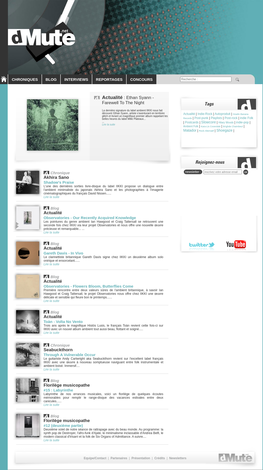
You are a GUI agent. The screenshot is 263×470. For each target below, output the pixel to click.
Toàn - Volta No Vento (63, 321)
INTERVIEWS (76, 79)
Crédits (159, 458)
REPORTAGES (109, 79)
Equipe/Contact (95, 458)
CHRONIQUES (25, 79)
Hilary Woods (226, 122)
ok (245, 172)
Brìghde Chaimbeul (233, 126)
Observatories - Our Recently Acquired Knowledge (90, 218)
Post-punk (201, 118)
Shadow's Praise (59, 182)
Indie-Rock (205, 114)
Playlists (216, 118)
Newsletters (177, 458)
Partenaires (118, 458)
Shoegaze (224, 130)
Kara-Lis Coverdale (210, 126)
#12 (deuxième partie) (63, 425)
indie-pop (242, 122)
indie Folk (246, 118)
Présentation (141, 458)
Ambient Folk (190, 126)
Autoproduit (222, 114)
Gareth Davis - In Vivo (63, 253)
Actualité (189, 114)
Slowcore (208, 122)
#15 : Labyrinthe (58, 390)
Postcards (191, 122)
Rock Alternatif (206, 131)
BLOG (51, 79)
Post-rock (231, 118)
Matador (189, 130)
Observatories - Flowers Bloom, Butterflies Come (88, 286)
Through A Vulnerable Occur (70, 354)
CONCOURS (141, 79)
